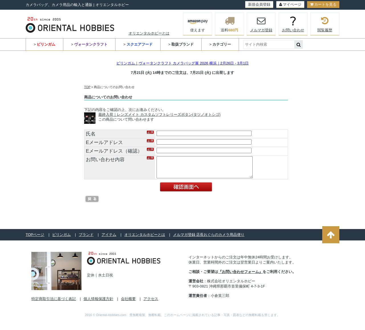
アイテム (109, 239)
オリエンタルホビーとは (149, 33)
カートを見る (323, 4)
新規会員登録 (259, 4)
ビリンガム (61, 239)
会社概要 (128, 303)
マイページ (290, 4)
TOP (87, 87)
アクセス (150, 303)
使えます (197, 23)
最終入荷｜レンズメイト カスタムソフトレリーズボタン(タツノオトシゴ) (159, 114)
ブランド (86, 239)
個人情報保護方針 (98, 303)
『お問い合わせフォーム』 (240, 276)
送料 (229, 24)
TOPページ (35, 239)
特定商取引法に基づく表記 (53, 303)
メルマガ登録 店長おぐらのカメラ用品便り (209, 239)
